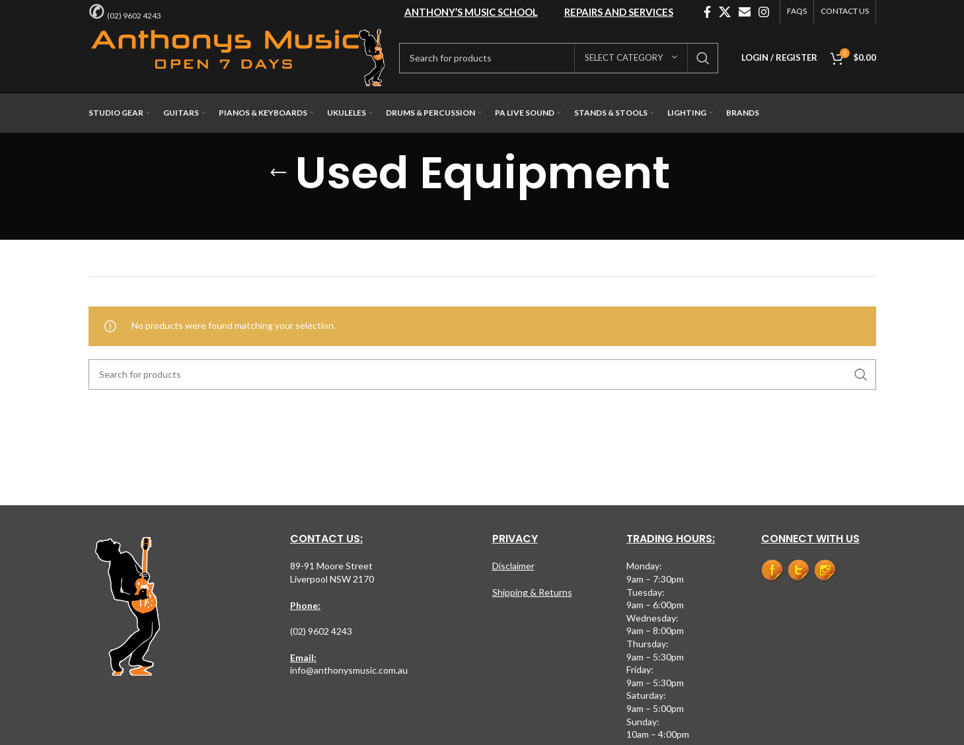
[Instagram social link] (764, 12)
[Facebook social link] (707, 12)
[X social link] (725, 12)
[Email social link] (745, 12)
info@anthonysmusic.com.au (349, 670)
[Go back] (278, 173)
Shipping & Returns (532, 592)
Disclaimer (513, 565)
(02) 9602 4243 (134, 15)
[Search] (558, 58)
